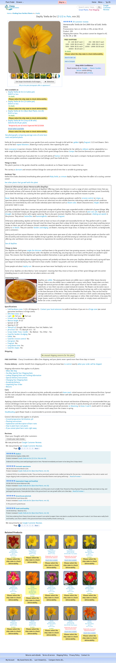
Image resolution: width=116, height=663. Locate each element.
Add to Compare (70, 61)
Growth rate (12, 318)
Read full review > (76, 476)
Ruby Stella (54, 177)
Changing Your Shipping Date (17, 380)
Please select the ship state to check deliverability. (84, 54)
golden (76, 142)
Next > (37, 448)
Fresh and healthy (22, 508)
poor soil (90, 212)
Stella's (18, 454)
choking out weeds (99, 214)
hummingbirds (41, 216)
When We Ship (11, 371)
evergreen (13, 149)
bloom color (72, 203)
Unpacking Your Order (14, 385)
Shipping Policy (62, 655)
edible (50, 280)
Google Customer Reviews (31, 443)
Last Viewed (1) (41, 660)
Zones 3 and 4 (85, 406)
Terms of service (48, 655)
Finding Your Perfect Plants (23, 13)
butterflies (28, 216)
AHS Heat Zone (13, 314)
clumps (71, 151)
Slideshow (49, 82)
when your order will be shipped (90, 364)
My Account (10, 660)
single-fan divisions (34, 250)
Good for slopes (13, 348)
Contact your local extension (51, 309)
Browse (20, 2)
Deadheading (10, 412)
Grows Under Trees (15, 332)
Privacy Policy (74, 655)
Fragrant (11, 343)
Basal (7, 198)
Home (94, 2)
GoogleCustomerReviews (107, 8)
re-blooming (73, 406)
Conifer (25, 332)
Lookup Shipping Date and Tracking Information (23, 375)
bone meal (67, 392)
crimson (63, 177)
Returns (9, 387)
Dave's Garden (95, 68)
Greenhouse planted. (23, 496)
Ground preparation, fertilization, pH (19, 419)
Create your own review (15, 439)
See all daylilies (11, 244)
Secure (79, 70)
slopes (98, 198)
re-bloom (15, 228)
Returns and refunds (33, 655)
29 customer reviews (75, 22)
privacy (90, 73)
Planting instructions (14, 421)
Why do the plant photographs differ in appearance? (34, 85)
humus (57, 156)
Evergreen (11, 341)
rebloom (85, 149)
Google (84, 68)
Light (9, 316)
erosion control (87, 198)
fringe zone (93, 309)
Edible (10, 337)
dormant (19, 170)
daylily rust (27, 266)
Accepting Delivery (13, 382)
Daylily (38, 13)
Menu (101, 2)
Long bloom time (14, 346)
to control (67, 364)
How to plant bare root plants (17, 426)
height (96, 203)
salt (96, 212)
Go (99, 7)
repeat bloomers (23, 145)
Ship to (62, 2)
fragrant (87, 142)
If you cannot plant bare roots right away (21, 428)
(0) (108, 2)
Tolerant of (12, 327)
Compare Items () (56, 660)
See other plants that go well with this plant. (21, 183)
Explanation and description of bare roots (21, 424)
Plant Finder (10, 2)
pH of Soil (11, 330)
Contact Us (85, 655)
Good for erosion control (17, 339)
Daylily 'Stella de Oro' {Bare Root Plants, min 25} (33, 471)
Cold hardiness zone (15, 309)
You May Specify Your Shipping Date (19, 373)
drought (8, 214)
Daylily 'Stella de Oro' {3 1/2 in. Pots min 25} (32, 458)
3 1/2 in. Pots (64, 16)
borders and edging (41, 228)
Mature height (13, 321)
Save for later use (70, 57)
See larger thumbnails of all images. (28, 82)
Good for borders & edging (17, 334)
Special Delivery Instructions (16, 378)
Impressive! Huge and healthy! (27, 481)
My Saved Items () (25, 660)
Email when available (16, 129)
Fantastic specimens (23, 466)
